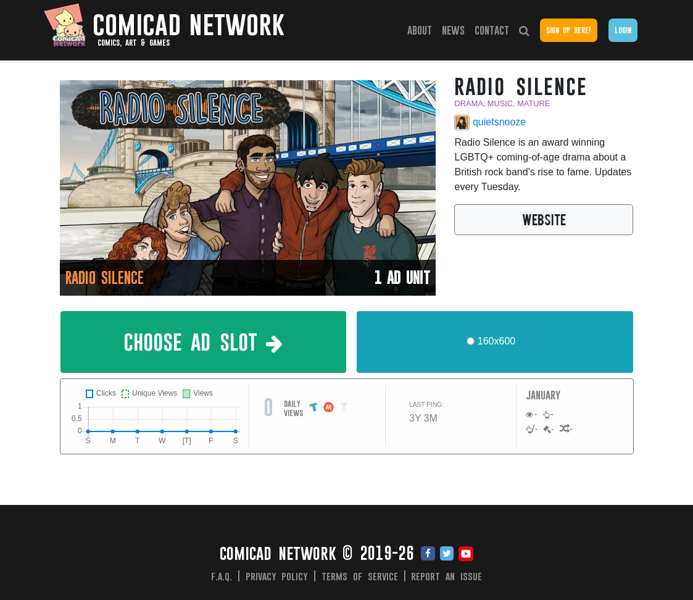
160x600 (496, 341)
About (419, 29)
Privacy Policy (277, 575)
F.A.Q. (221, 575)
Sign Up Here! (568, 30)
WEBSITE (544, 219)
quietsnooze (490, 122)
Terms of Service (360, 575)
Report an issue (446, 575)
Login (623, 30)
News (453, 29)
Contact (492, 29)
